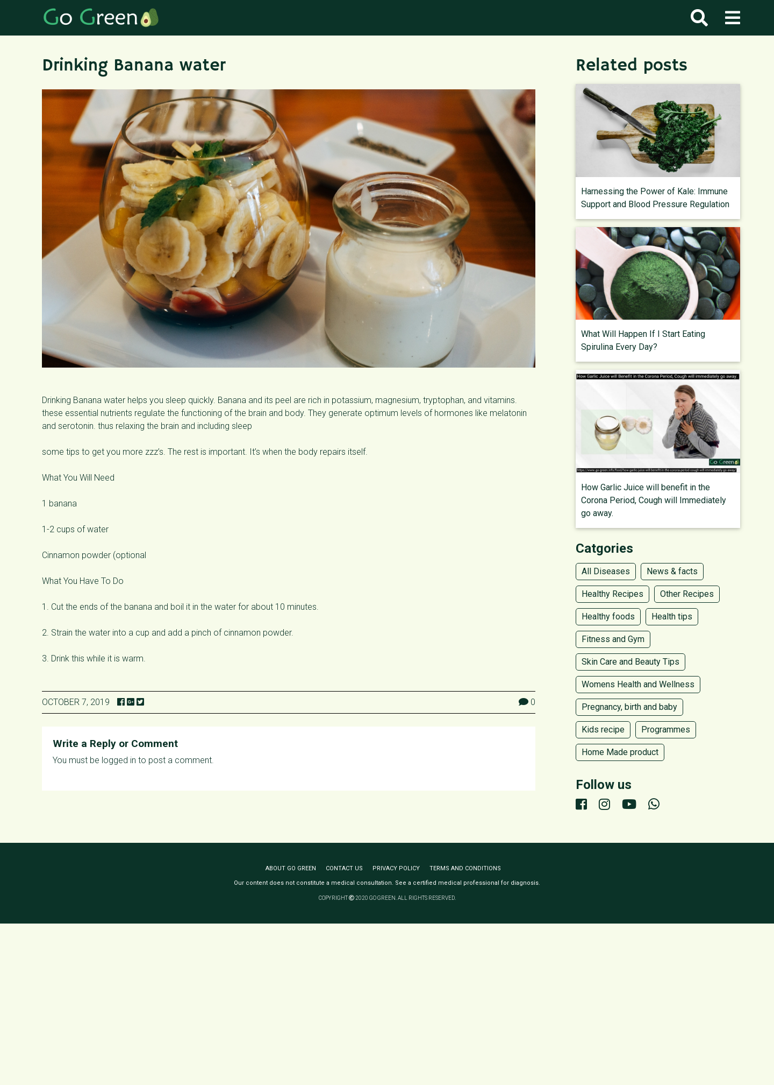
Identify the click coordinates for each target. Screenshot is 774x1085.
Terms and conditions (465, 868)
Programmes (665, 729)
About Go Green (291, 868)
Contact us (344, 868)
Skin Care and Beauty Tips (630, 662)
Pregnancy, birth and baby (629, 707)
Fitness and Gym (613, 639)
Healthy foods (608, 616)
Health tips (671, 616)
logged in (119, 760)
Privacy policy (396, 868)
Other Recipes (687, 594)
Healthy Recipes (612, 594)
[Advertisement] (387, 1004)
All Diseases (606, 571)
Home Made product (620, 752)
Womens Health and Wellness (638, 684)
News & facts (672, 571)
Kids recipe (603, 729)
